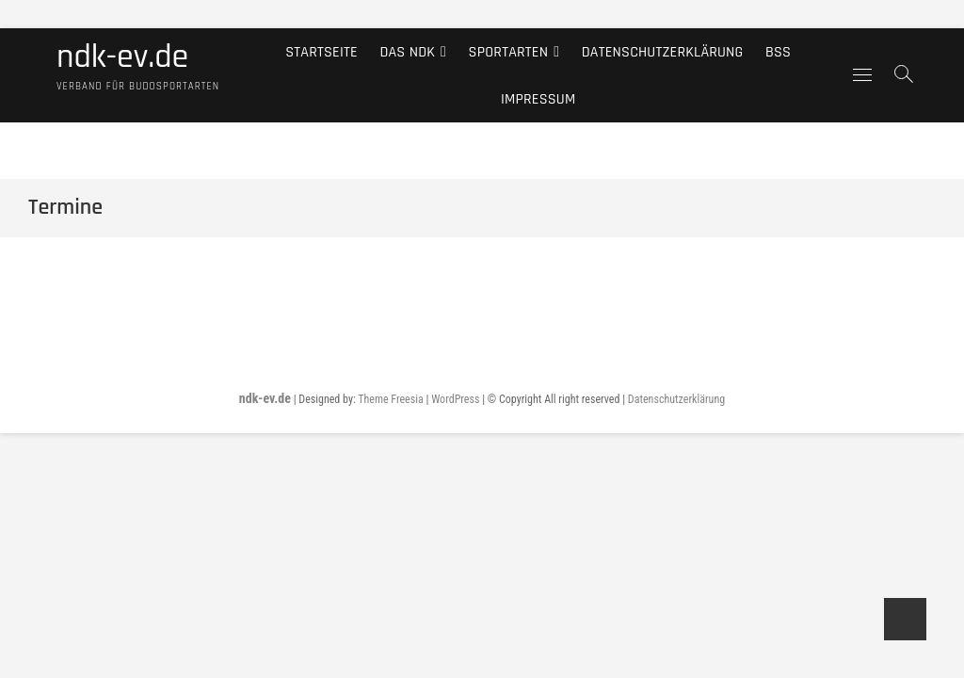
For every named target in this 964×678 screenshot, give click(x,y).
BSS (778, 51)
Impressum (538, 98)
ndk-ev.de (122, 57)
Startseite (321, 51)
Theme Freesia (390, 399)
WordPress (455, 399)
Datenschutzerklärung (663, 51)
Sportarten (509, 51)
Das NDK (407, 51)
